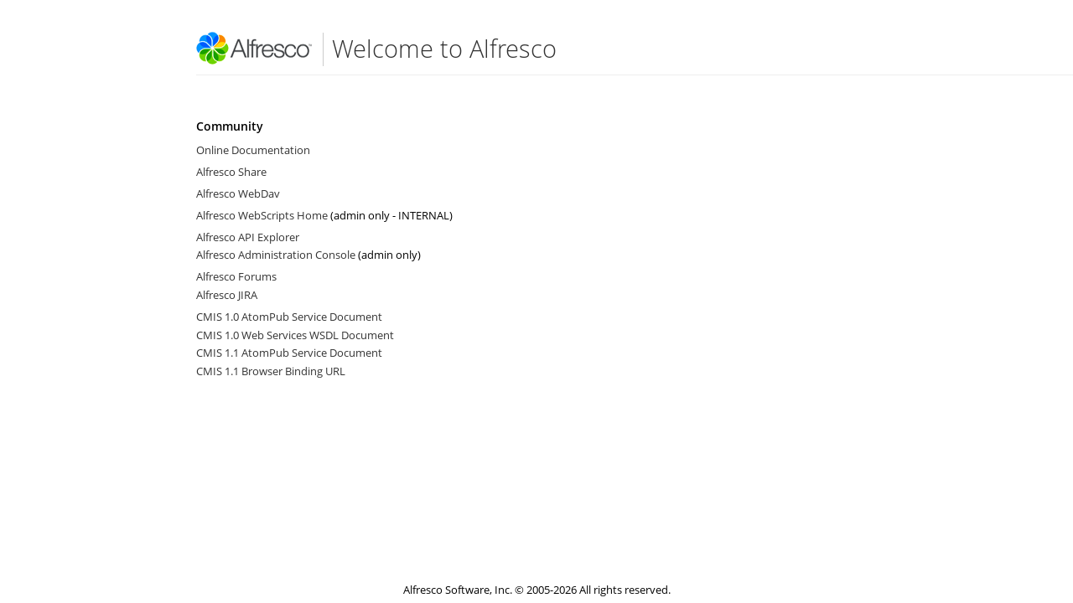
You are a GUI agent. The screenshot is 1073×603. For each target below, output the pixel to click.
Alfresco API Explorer (247, 237)
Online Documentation (253, 149)
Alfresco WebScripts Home (262, 215)
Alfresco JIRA (226, 294)
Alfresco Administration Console (275, 254)
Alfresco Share (231, 171)
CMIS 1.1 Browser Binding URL (270, 371)
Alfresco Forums (236, 276)
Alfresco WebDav (238, 193)
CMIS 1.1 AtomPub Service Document (289, 352)
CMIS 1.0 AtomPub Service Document (289, 316)
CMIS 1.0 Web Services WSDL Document (295, 335)
